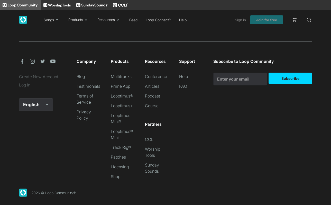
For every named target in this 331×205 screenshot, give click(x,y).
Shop (115, 176)
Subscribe (290, 78)
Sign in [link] (240, 20)
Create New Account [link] (38, 76)
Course (152, 105)
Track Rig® (121, 147)
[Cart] (294, 20)
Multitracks (121, 76)
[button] (22, 61)
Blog (81, 76)
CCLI (149, 139)
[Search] (309, 20)
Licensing (120, 166)
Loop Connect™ (158, 20)
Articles (152, 86)
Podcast (152, 96)
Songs (52, 20)
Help (183, 20)
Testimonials (88, 86)
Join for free (266, 20)
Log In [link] (24, 84)
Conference (156, 76)
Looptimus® (122, 96)
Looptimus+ (122, 105)
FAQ (183, 86)
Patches (118, 157)
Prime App (120, 86)
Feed (133, 20)
